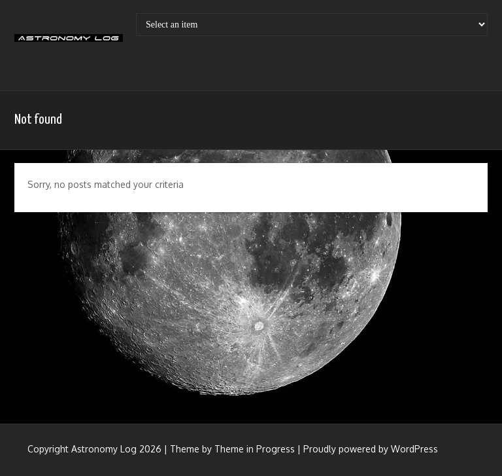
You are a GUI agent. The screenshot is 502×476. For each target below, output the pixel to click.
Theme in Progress (254, 448)
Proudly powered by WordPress (370, 448)
